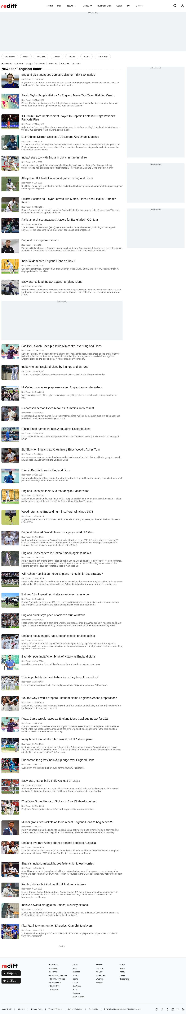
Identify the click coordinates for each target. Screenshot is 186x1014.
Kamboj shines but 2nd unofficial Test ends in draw (53, 884)
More (139, 5)
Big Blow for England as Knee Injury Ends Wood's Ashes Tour (60, 449)
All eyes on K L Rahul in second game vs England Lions (57, 178)
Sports (86, 56)
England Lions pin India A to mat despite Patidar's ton (55, 491)
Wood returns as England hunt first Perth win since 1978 (57, 511)
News (71, 5)
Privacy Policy (36, 1009)
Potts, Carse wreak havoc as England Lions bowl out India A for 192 (64, 718)
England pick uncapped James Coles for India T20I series (58, 74)
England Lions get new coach (40, 240)
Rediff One (53, 972)
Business (41, 56)
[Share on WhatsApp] (157, 1009)
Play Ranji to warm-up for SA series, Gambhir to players (57, 925)
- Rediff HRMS (55, 982)
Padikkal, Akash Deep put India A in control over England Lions (61, 346)
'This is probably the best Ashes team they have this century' (59, 677)
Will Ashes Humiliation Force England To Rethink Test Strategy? (62, 573)
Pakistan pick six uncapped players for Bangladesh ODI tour (59, 219)
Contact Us (93, 1009)
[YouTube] (178, 1009)
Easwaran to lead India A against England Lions (51, 281)
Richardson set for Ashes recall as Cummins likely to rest (57, 408)
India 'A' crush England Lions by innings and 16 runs (54, 366)
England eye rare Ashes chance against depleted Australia (58, 842)
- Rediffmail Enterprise (58, 975)
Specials (65, 63)
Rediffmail (53, 968)
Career (122, 975)
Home (50, 5)
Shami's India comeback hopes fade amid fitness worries (57, 863)
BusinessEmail (104, 5)
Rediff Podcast (78, 997)
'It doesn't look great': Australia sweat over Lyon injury (55, 594)
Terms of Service (55, 1009)
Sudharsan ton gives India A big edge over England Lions (57, 760)
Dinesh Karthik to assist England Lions (46, 470)
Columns (40, 63)
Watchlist (99, 979)
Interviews (53, 63)
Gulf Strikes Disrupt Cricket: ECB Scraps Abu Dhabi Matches (60, 136)
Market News (101, 975)
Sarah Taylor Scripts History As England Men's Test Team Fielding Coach (67, 95)
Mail (59, 5)
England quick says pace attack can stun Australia (53, 615)
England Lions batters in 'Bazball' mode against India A (56, 553)
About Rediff (6, 1009)
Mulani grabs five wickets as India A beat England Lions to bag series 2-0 (67, 822)
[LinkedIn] (183, 1009)
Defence (18, 63)
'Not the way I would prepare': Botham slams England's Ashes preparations (69, 698)
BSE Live (99, 968)
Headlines (6, 63)
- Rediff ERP (54, 990)
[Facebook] (167, 1009)
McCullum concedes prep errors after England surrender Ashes (61, 387)
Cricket (57, 56)
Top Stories (10, 56)
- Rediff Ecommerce (57, 979)
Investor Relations (75, 1009)
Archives (76, 63)
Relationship (124, 979)
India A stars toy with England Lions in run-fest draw (54, 157)
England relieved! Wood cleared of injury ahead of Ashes (57, 532)
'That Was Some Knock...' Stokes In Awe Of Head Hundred (59, 801)
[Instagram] (173, 1009)
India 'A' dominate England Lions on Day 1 (48, 261)
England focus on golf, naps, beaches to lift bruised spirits (58, 635)
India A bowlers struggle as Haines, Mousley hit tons (54, 905)
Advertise (21, 1009)
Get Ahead (77, 986)
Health (122, 968)
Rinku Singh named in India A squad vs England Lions (55, 428)
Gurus (119, 5)
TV (128, 5)
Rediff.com (114, 1009)
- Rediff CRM (54, 986)
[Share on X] (162, 1009)
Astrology (76, 993)
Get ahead (102, 56)
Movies (71, 56)
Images (29, 63)
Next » (62, 946)
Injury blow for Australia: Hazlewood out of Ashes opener (57, 739)
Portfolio (99, 982)
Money (87, 5)
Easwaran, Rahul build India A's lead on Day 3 (50, 780)
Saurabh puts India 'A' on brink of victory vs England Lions (58, 656)
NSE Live (99, 972)
